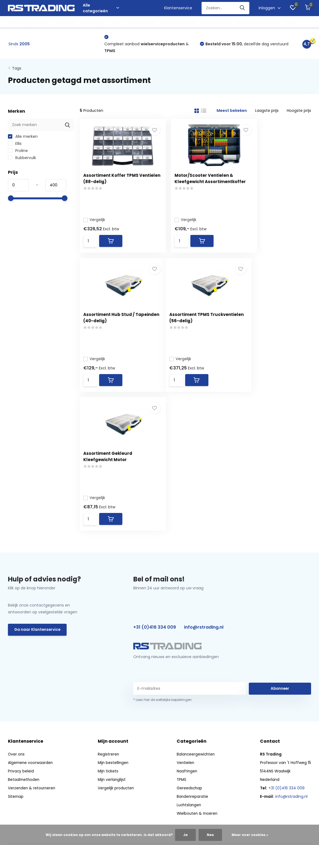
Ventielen (65, 22)
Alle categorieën (101, 8)
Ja (185, 834)
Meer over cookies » (250, 834)
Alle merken (23, 137)
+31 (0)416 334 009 (154, 495)
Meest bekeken (232, 111)
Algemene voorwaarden (31, 630)
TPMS (115, 22)
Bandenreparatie (178, 22)
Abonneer (280, 556)
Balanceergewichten (29, 22)
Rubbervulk (22, 158)
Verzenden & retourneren (32, 655)
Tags (16, 69)
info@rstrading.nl (203, 495)
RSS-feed (204, 744)
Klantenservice (178, 8)
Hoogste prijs (299, 111)
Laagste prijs (267, 111)
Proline (18, 151)
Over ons (16, 621)
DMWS (171, 744)
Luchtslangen (216, 22)
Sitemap (16, 664)
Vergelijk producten (116, 655)
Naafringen (92, 22)
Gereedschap (141, 22)
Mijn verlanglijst (112, 647)
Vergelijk (96, 220)
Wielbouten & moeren (257, 22)
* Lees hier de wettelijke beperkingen (162, 567)
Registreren (109, 621)
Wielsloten (296, 22)
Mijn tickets (108, 638)
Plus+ (186, 744)
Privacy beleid (21, 638)
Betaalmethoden (24, 647)
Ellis (15, 144)
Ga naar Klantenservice (37, 497)
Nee (210, 834)
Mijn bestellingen (114, 630)
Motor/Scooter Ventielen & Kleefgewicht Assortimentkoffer (194, 182)
